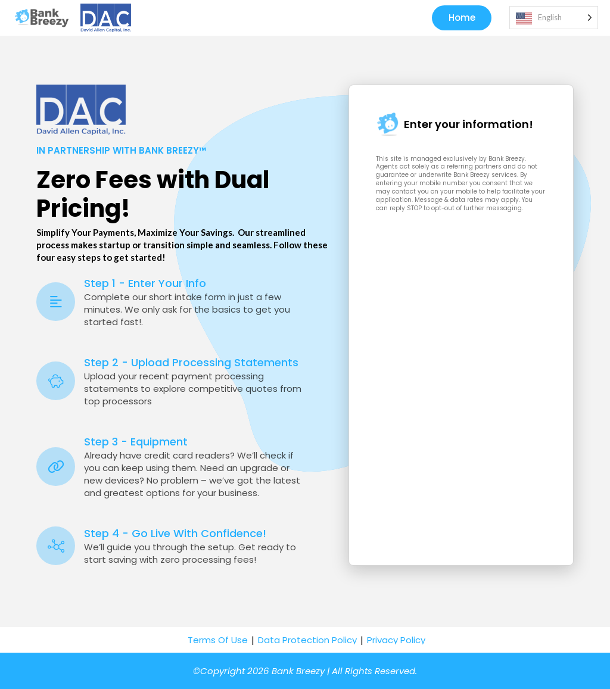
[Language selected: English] (553, 18)
